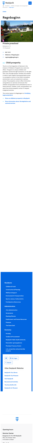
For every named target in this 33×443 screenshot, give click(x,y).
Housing (8, 333)
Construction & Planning (13, 289)
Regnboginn (11, 7)
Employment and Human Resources (16, 319)
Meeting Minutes (11, 316)
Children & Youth (11, 286)
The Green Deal (10, 325)
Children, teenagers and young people (19, 5)
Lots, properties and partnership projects (15, 350)
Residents (7, 5)
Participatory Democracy (13, 302)
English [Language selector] (6, 358)
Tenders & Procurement (13, 336)
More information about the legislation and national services (18, 102)
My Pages (14, 358)
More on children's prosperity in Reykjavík (17, 98)
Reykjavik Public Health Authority (15, 339)
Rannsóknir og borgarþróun (14, 343)
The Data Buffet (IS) (10, 385)
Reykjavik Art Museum (11, 388)
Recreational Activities (11, 382)
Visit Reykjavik (9, 378)
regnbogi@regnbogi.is (11, 57)
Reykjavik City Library (11, 372)
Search (9, 362)
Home (3, 6)
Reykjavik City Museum (11, 375)
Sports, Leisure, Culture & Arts (14, 299)
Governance (9, 313)
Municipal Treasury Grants (13, 346)
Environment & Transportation (15, 296)
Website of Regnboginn (12, 55)
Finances (8, 322)
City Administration (11, 310)
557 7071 (8, 52)
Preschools (5, 7)
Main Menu (30, 3)
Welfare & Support (11, 292)
